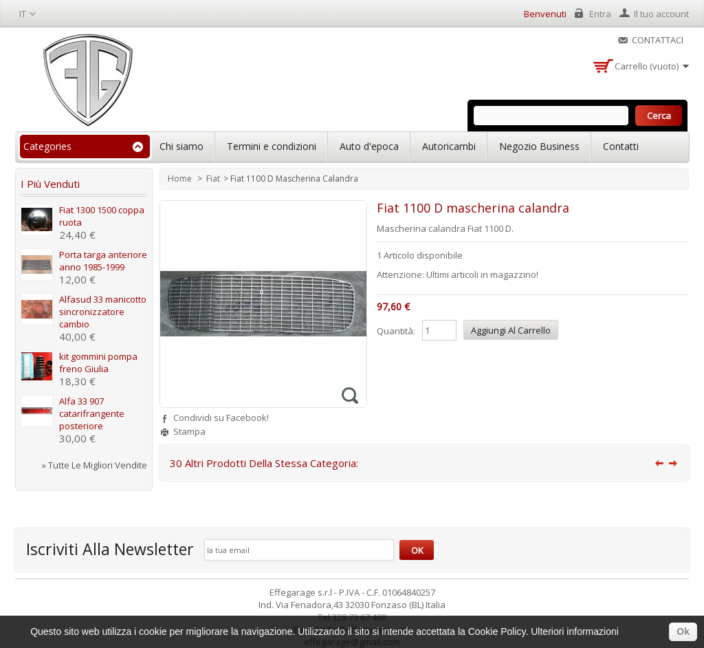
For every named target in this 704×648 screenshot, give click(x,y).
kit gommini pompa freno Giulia (98, 362)
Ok (683, 631)
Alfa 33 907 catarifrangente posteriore (91, 413)
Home (181, 178)
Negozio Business (539, 146)
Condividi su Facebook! (221, 417)
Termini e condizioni (271, 146)
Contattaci (657, 40)
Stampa (189, 431)
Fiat (213, 178)
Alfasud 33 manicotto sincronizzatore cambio (102, 311)
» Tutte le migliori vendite (94, 465)
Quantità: (396, 331)
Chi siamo (182, 146)
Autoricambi (449, 146)
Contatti (621, 146)
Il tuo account (661, 14)
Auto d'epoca (369, 146)
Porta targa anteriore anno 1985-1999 (103, 260)
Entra (600, 14)
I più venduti (50, 184)
